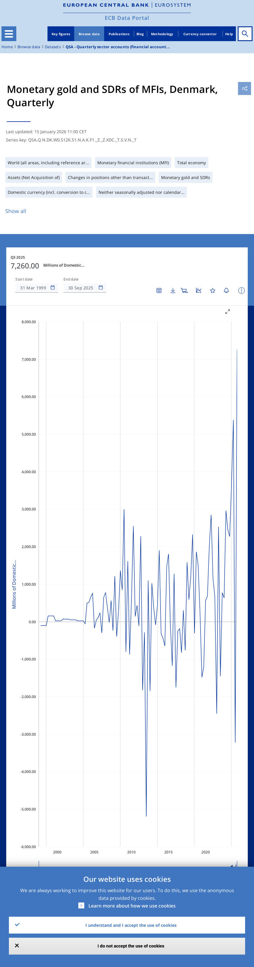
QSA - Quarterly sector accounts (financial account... (118, 46)
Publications (119, 34)
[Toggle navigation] (8, 33)
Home (7, 46)
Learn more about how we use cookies (132, 905)
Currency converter (200, 34)
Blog (140, 34)
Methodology (162, 34)
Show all (15, 211)
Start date (24, 279)
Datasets (53, 46)
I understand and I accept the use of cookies (131, 925)
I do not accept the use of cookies (131, 946)
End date (71, 279)
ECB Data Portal (127, 17)
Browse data (89, 34)
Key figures (61, 34)
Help (229, 34)
